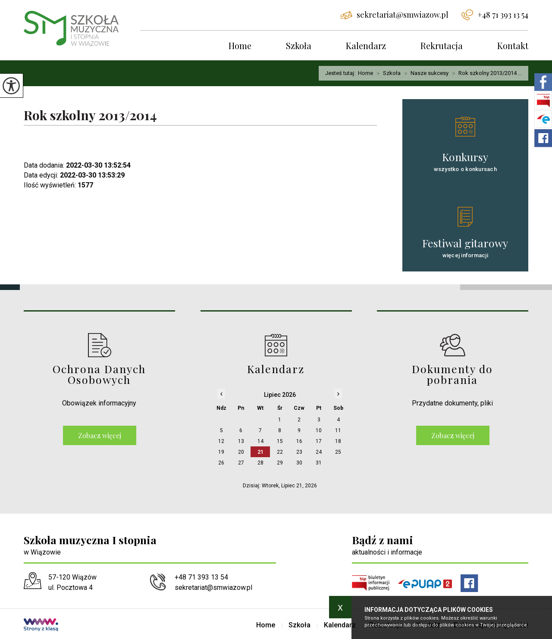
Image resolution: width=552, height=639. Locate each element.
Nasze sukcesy (424, 73)
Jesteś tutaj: (341, 73)
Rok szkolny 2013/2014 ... (485, 73)
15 (280, 441)
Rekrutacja (441, 45)
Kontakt (512, 45)
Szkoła (298, 45)
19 (221, 452)
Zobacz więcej (99, 435)
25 (338, 452)
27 (241, 463)
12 (221, 441)
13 (241, 441)
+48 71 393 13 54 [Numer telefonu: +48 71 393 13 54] (201, 577)
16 (299, 441)
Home (240, 45)
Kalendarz (366, 45)
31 (319, 463)
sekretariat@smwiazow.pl (394, 14)
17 (319, 441)
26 (221, 463)
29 (280, 463)
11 (338, 430)
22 (280, 452)
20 (241, 452)
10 (319, 430)
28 (260, 463)
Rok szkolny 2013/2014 (90, 116)
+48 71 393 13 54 (494, 14)
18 (338, 441)
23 (299, 452)
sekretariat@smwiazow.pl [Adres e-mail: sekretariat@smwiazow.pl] (213, 587)
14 (260, 441)
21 (260, 452)
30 (299, 463)
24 (319, 452)
